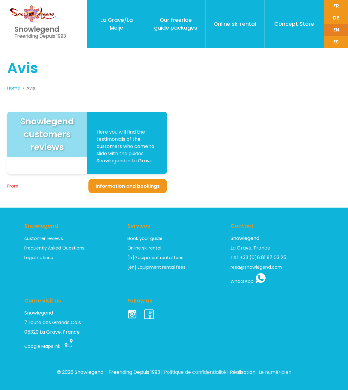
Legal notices (38, 258)
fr (336, 5)
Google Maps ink (48, 347)
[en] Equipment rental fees (156, 267)
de (336, 17)
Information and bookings (128, 186)
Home (13, 88)
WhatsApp (248, 281)
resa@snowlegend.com (256, 267)
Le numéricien (275, 372)
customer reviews (43, 238)
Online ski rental (144, 248)
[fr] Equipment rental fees (155, 258)
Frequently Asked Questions (54, 248)
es (336, 41)
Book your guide (144, 238)
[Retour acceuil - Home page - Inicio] (34, 14)
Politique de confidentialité (195, 372)
